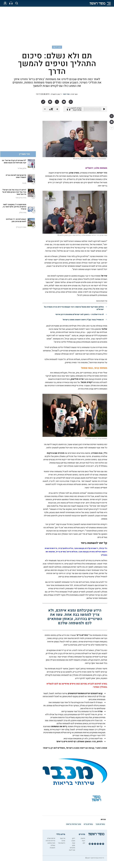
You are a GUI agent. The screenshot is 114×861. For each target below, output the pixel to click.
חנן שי (24, 183)
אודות (63, 841)
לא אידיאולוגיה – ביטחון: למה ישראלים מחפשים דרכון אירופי (79, 314)
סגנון (73, 845)
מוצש (73, 841)
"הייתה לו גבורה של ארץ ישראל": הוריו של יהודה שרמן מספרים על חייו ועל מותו (14, 192)
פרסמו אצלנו (51, 838)
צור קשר (62, 838)
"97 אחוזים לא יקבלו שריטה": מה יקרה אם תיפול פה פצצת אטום (14, 161)
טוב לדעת (57, 47)
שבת (73, 843)
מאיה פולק (22, 212)
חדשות (83, 838)
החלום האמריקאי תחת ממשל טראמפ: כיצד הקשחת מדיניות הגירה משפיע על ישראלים (74, 308)
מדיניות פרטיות (50, 841)
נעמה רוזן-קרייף (21, 227)
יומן (84, 843)
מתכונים (72, 848)
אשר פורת (74, 94)
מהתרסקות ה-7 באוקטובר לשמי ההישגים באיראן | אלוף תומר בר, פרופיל (14, 206)
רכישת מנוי (61, 843)
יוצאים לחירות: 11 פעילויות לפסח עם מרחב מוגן (16, 220)
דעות (83, 841)
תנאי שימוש (51, 843)
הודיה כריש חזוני (21, 198)
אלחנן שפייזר (22, 168)
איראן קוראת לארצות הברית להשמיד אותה (16, 176)
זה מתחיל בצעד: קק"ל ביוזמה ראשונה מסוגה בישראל (83, 319)
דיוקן (73, 838)
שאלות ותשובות (52, 846)
